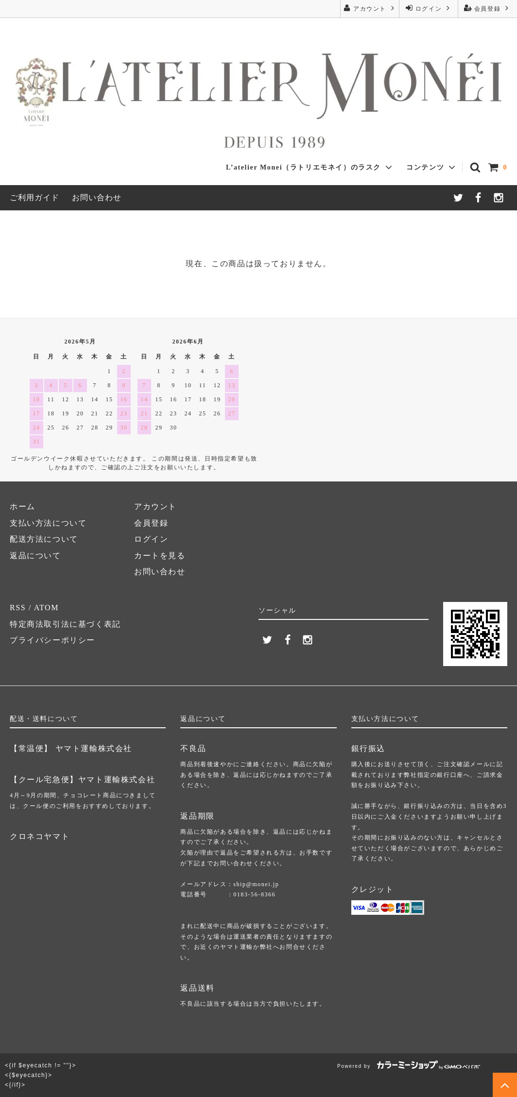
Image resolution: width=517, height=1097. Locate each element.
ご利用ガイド (34, 197)
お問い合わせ (96, 197)
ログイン (428, 8)
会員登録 (487, 8)
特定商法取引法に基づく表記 (65, 624)
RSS (18, 607)
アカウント (369, 8)
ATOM (46, 607)
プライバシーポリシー (52, 640)
